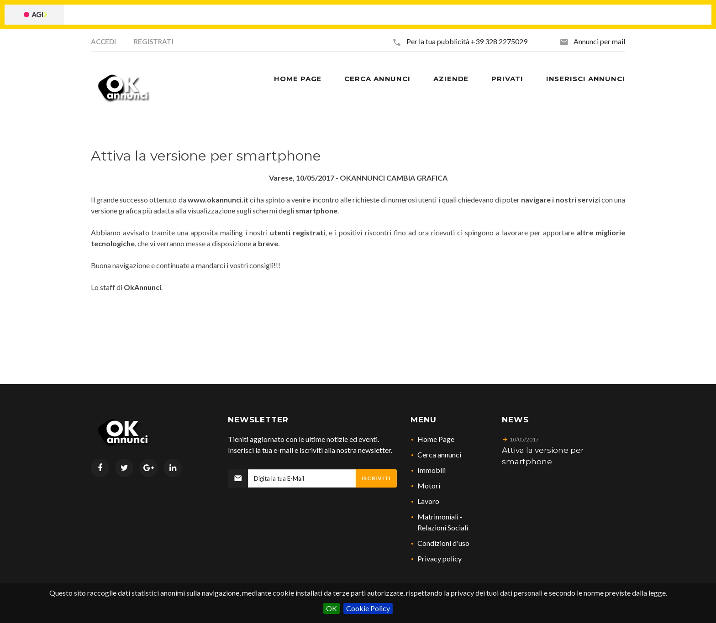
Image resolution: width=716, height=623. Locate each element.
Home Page (435, 439)
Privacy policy (439, 558)
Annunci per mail (599, 41)
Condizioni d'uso (443, 543)
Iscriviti (376, 478)
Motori (428, 485)
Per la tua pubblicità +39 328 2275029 (466, 41)
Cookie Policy (368, 608)
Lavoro (428, 501)
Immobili (431, 470)
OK (331, 608)
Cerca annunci (439, 454)
